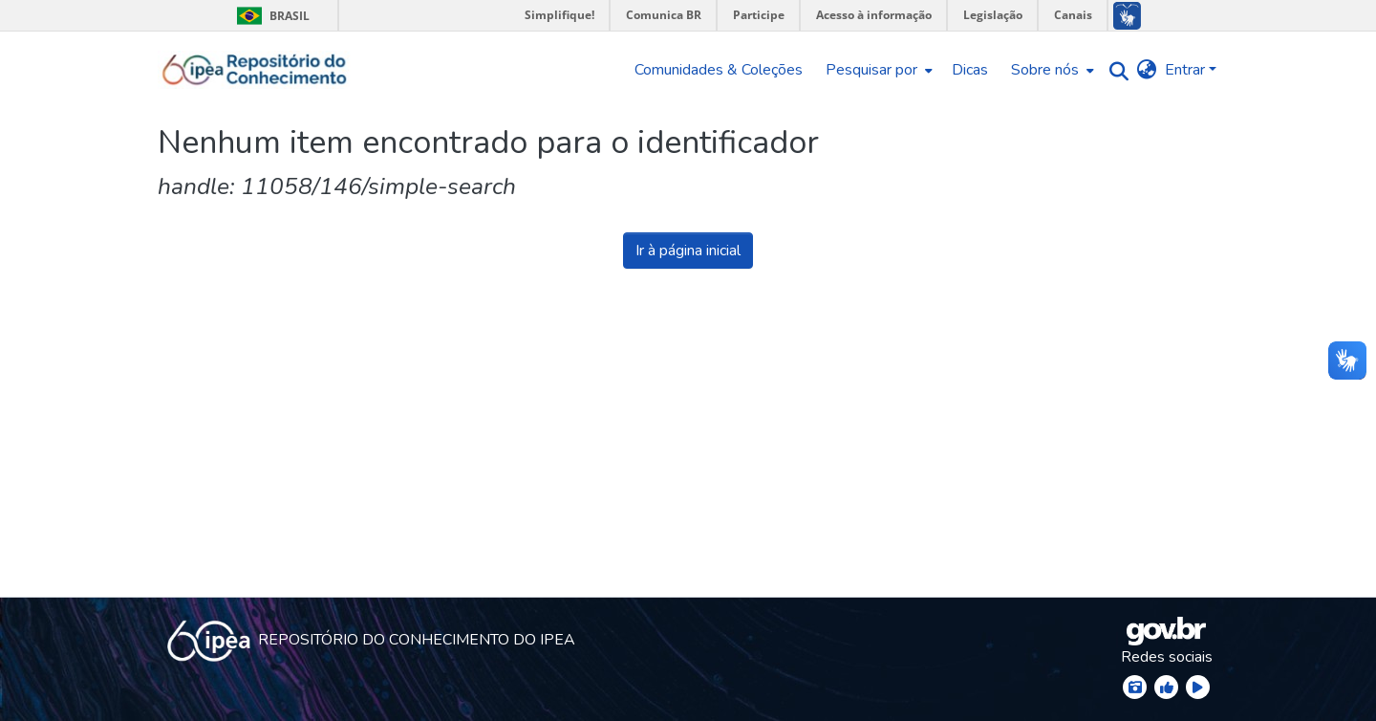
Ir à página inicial (688, 250)
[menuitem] (877, 70)
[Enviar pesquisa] (1114, 70)
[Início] (255, 70)
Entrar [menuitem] (1185, 69)
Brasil (269, 16)
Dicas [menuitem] (970, 69)
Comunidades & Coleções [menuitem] (718, 69)
